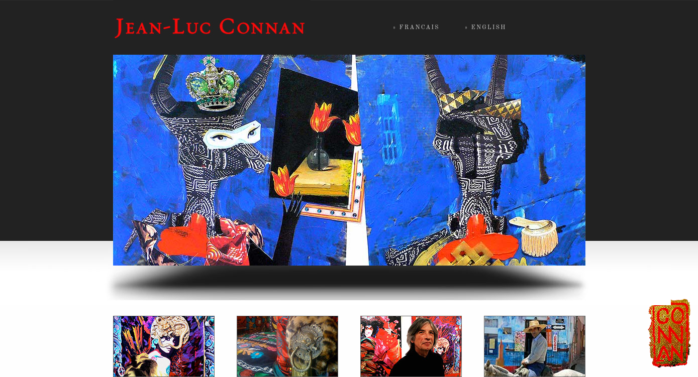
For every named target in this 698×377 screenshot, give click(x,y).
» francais (416, 28)
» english (486, 28)
